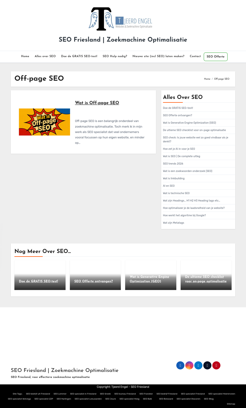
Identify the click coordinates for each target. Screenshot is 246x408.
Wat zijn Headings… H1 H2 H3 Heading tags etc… (191, 200)
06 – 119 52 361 (23, 344)
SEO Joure (110, 399)
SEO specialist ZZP (43, 399)
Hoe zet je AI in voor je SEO (179, 148)
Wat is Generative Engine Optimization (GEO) (189, 122)
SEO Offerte (216, 56)
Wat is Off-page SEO (97, 103)
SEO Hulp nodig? (115, 56)
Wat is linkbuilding (174, 178)
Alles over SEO (45, 56)
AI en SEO (169, 185)
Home (25, 56)
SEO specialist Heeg (129, 399)
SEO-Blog (209, 399)
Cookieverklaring (129, 344)
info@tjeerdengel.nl (26, 336)
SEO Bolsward (166, 399)
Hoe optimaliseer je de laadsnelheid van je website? (194, 208)
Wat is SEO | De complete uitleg (181, 156)
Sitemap (231, 404)
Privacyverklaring (105, 344)
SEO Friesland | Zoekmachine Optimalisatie (123, 40)
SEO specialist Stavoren (188, 399)
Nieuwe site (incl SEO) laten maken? (158, 56)
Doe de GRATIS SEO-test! (79, 56)
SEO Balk (147, 399)
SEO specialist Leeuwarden (88, 399)
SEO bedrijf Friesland (166, 394)
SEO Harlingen (64, 399)
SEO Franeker (146, 394)
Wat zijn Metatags (173, 222)
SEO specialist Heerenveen (221, 394)
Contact (195, 56)
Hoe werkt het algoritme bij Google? (184, 215)
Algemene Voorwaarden (109, 336)
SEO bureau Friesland (125, 394)
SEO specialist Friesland (193, 394)
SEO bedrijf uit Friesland (38, 394)
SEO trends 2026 (173, 163)
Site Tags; (17, 394)
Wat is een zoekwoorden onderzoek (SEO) (187, 171)
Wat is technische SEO (176, 193)
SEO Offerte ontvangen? (177, 115)
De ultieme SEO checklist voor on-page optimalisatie (194, 130)
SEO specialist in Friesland (83, 394)
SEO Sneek (105, 394)
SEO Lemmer (60, 394)
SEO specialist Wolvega (19, 399)
